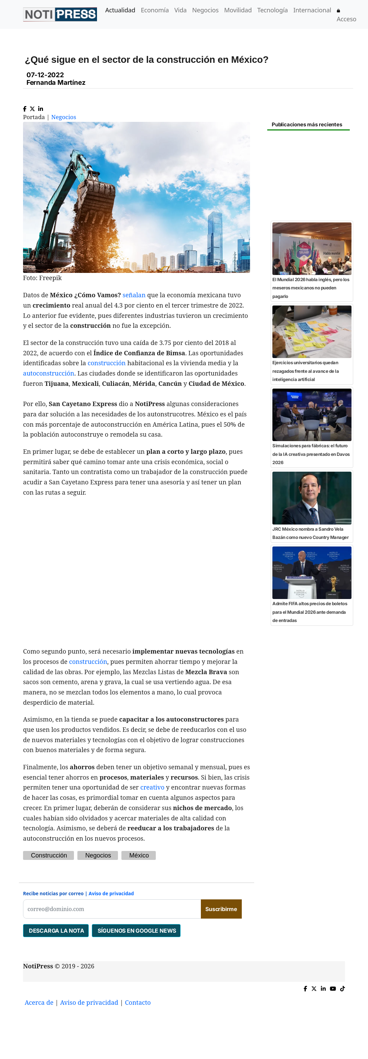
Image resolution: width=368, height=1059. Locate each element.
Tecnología (272, 10)
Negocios (205, 10)
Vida (180, 10)
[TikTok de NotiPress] (342, 987)
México (139, 855)
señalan (134, 295)
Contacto (138, 1002)
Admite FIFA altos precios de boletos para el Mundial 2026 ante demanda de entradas (309, 612)
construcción (107, 363)
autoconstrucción (48, 373)
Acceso (346, 16)
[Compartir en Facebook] (24, 107)
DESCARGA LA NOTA (56, 930)
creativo (152, 787)
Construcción (49, 855)
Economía (155, 10)
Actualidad (120, 10)
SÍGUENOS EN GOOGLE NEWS (136, 930)
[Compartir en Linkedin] (40, 107)
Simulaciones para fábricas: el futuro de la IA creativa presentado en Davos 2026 (311, 454)
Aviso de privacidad (111, 893)
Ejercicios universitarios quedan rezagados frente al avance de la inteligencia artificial (305, 371)
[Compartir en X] (32, 107)
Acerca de (39, 1002)
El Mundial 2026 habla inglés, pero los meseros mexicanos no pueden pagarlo (310, 288)
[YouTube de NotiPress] (333, 987)
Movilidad (238, 10)
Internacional (312, 10)
